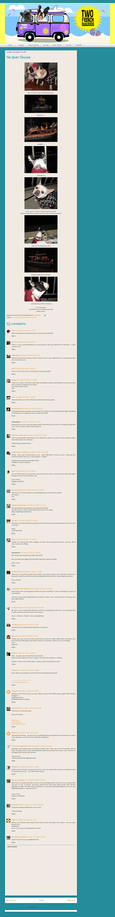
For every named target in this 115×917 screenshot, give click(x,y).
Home (41, 900)
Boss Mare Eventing (18, 837)
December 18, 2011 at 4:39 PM (26, 539)
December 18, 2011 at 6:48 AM (25, 368)
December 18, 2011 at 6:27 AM (25, 330)
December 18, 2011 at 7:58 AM (25, 397)
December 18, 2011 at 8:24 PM (25, 653)
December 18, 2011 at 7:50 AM (27, 380)
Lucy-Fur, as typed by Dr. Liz (21, 746)
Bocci (13, 539)
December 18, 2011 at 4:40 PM (30, 552)
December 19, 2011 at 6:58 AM (41, 746)
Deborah (15, 636)
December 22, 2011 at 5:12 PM (35, 837)
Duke (13, 471)
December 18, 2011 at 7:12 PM (29, 624)
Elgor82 (14, 732)
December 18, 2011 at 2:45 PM (34, 490)
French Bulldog (17, 317)
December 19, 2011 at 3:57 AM (27, 732)
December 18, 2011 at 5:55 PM (32, 571)
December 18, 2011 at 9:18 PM (29, 670)
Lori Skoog (15, 624)
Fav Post (68, 45)
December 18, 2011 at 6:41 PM (34, 607)
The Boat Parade (19, 57)
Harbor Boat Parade (29, 317)
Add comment (12, 846)
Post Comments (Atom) (45, 907)
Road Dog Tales (17, 804)
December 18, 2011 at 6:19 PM (42, 588)
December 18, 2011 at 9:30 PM (28, 691)
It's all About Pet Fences (20, 682)
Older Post (71, 900)
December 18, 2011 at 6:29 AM (25, 342)
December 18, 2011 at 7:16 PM (28, 636)
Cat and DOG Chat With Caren (22, 588)
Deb (13, 330)
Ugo (13, 368)
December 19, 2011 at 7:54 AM (29, 767)
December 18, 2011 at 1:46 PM (38, 452)
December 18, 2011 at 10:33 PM (31, 708)
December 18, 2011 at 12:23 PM (36, 435)
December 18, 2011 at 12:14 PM (30, 422)
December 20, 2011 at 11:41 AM (26, 820)
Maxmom (15, 691)
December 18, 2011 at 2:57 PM (36, 505)
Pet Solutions (16, 722)
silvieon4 (15, 767)
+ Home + (10, 45)
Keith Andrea (16, 708)
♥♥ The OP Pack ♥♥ (18, 607)
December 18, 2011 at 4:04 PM (27, 520)
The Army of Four (18, 490)
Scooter (14, 520)
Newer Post (11, 900)
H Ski (13, 397)
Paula (13, 820)
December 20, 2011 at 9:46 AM (33, 804)
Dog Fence (15, 670)
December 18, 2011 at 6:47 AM (29, 355)
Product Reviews (33, 45)
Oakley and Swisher (18, 780)
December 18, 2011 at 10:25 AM (32, 408)
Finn (13, 342)
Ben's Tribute (57, 45)
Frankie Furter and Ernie (20, 452)
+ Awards (21, 45)
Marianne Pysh (16, 408)
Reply (13, 336)
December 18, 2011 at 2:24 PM (25, 471)
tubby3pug (15, 355)
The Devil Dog (16, 571)
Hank (13, 653)
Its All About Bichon (18, 724)
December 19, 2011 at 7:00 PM (35, 780)
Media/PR (79, 45)
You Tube (46, 45)
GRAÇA (14, 380)
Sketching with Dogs (19, 505)
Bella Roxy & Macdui (19, 435)
